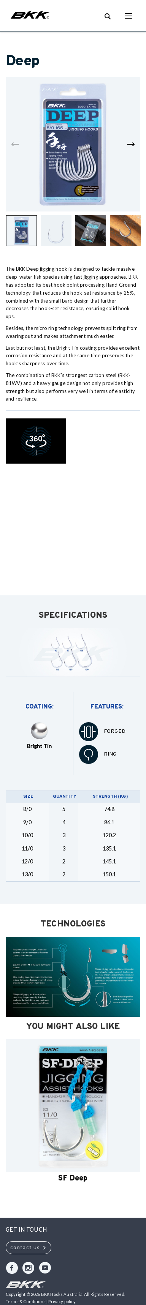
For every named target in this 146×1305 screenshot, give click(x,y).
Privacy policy (62, 1301)
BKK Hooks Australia (31, 16)
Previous (15, 144)
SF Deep (72, 1178)
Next (130, 144)
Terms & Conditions (26, 1301)
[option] (73, 1112)
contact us (25, 1247)
